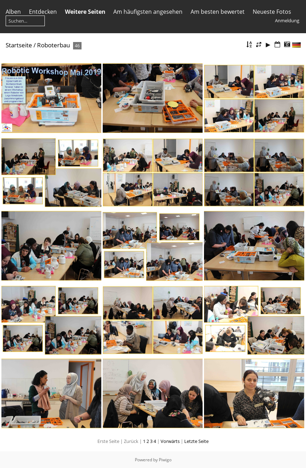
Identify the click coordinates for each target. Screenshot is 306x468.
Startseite (19, 45)
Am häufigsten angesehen (147, 12)
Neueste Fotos (272, 12)
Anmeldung (287, 20)
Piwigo (165, 460)
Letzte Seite (196, 441)
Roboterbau (53, 45)
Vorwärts (170, 441)
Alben (13, 12)
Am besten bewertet (218, 12)
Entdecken (43, 12)
